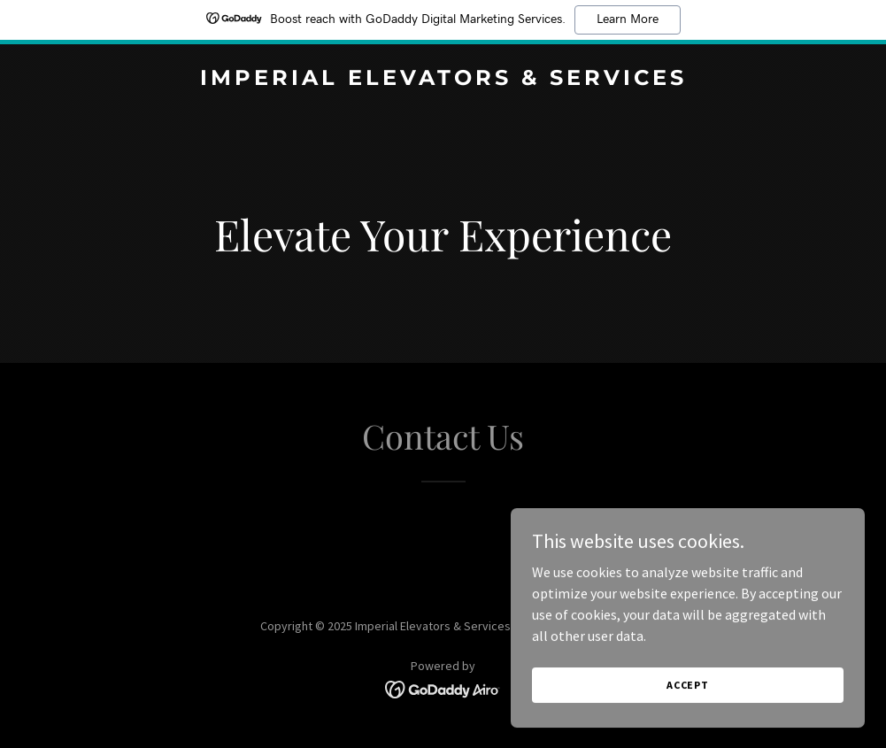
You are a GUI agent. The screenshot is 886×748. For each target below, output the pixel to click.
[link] (443, 80)
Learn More (628, 19)
